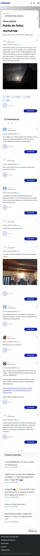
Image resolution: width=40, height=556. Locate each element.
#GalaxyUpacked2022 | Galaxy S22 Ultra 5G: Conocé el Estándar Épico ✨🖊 (20, 516)
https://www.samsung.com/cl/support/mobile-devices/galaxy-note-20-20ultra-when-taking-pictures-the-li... (18, 390)
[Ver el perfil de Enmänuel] (10, 128)
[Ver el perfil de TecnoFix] (9, 336)
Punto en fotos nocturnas (15, 504)
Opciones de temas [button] (34, 18)
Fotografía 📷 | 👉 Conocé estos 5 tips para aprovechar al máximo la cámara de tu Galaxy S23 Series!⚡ (20, 492)
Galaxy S (18, 45)
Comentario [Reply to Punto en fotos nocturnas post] (30, 111)
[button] (34, 40)
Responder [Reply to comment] (30, 152)
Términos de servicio (8, 540)
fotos (7, 97)
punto (28, 97)
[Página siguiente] (15, 123)
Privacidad (4, 543)
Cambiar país (5, 550)
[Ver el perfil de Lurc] (8, 40)
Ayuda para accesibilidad (9, 537)
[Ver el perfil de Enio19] (9, 362)
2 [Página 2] (11, 123)
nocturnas (18, 97)
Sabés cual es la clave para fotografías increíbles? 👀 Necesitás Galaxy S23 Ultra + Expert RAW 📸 (20, 477)
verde (7, 100)
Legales (3, 547)
